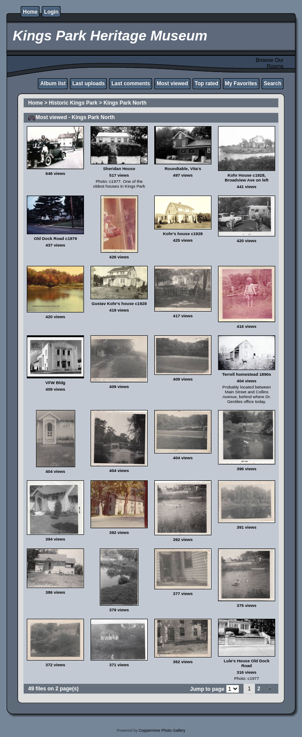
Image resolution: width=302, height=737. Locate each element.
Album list (52, 83)
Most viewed (172, 83)
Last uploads (88, 83)
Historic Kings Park (73, 103)
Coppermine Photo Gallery (161, 730)
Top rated (206, 83)
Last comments (130, 83)
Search (272, 83)
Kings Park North (124, 103)
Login (51, 12)
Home (30, 12)
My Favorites (241, 83)
